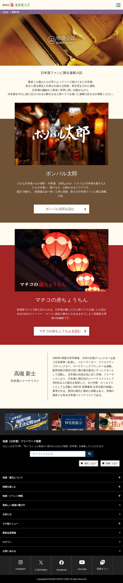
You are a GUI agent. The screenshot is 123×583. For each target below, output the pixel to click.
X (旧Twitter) (41, 565)
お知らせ (61, 514)
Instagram (20, 565)
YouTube (82, 565)
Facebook (61, 565)
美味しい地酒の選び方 (61, 505)
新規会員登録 (61, 532)
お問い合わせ (61, 551)
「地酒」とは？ (110, 463)
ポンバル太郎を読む (66, 209)
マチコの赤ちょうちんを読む (62, 331)
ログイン (61, 542)
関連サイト (102, 565)
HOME (5, 12)
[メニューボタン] (118, 5)
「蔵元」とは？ (88, 463)
